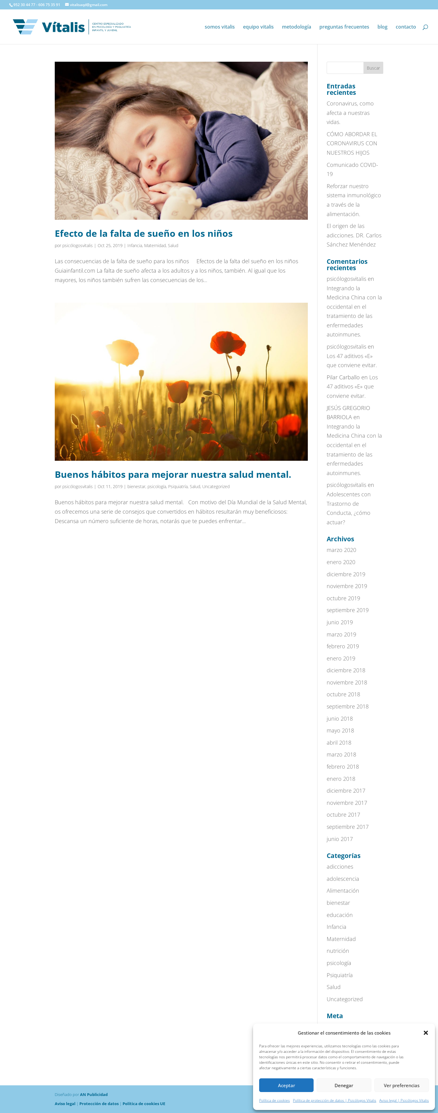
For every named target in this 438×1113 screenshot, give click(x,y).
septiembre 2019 (348, 610)
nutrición (338, 950)
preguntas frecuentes (344, 27)
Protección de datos (99, 1103)
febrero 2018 (343, 766)
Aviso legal (65, 1103)
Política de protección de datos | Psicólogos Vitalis (334, 1100)
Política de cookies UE (144, 1103)
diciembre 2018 (346, 670)
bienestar (136, 486)
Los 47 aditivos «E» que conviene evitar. (352, 386)
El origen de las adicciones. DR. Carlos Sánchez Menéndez (354, 235)
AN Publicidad (94, 1094)
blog (382, 27)
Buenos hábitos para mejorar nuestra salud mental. (173, 474)
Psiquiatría (178, 486)
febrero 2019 (343, 646)
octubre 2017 (343, 814)
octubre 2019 (343, 598)
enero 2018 (341, 778)
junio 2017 (340, 839)
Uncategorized (216, 486)
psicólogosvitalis (77, 245)
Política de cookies (274, 1100)
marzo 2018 (341, 754)
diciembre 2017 (346, 790)
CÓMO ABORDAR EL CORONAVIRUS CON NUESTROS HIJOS (352, 143)
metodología (296, 27)
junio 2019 (340, 622)
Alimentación (343, 890)
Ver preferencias (401, 1085)
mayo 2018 (340, 730)
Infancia (134, 245)
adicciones (340, 866)
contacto (406, 27)
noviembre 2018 (347, 682)
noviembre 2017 (347, 802)
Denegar (344, 1085)
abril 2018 (339, 742)
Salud (173, 245)
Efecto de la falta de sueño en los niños (144, 233)
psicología (157, 486)
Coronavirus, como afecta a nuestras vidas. (350, 113)
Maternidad (155, 245)
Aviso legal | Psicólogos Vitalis (404, 1100)
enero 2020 (341, 562)
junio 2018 (340, 718)
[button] (426, 1033)
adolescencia (343, 878)
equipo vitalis (258, 27)
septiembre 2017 (348, 826)
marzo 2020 (341, 549)
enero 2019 (341, 658)
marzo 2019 (341, 634)
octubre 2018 (343, 694)
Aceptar (286, 1085)
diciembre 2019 (346, 574)
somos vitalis (220, 27)
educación (340, 914)
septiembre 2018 (348, 706)
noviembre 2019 (347, 586)
